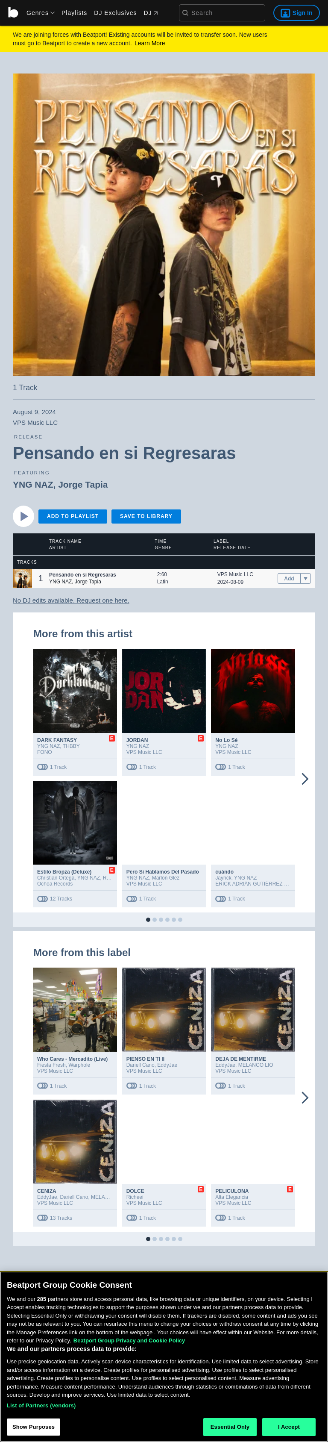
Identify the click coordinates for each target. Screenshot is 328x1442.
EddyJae (167, 1065)
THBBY (71, 746)
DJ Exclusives (115, 12)
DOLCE (135, 1191)
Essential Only (230, 1429)
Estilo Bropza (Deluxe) (64, 872)
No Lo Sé (226, 740)
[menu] (37, 12)
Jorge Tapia (83, 484)
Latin (162, 582)
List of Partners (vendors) (41, 1407)
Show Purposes (33, 1429)
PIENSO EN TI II (145, 1059)
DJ (151, 12)
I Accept (289, 1429)
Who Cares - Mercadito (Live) (72, 1059)
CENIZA (46, 1191)
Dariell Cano (140, 1065)
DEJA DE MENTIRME (240, 1059)
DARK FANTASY (57, 740)
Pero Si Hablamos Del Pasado (162, 872)
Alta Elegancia (231, 1197)
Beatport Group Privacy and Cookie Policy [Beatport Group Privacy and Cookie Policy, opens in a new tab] (129, 1342)
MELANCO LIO (255, 1065)
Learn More (150, 43)
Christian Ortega (55, 878)
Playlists (74, 12)
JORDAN (137, 740)
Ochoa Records (55, 884)
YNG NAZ (33, 484)
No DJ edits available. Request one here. (71, 600)
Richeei (135, 1197)
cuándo (224, 872)
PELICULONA (232, 1191)
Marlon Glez (166, 878)
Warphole (79, 1065)
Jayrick (223, 878)
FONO (44, 752)
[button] (22, 578)
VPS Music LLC (235, 574)
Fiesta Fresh (51, 1065)
